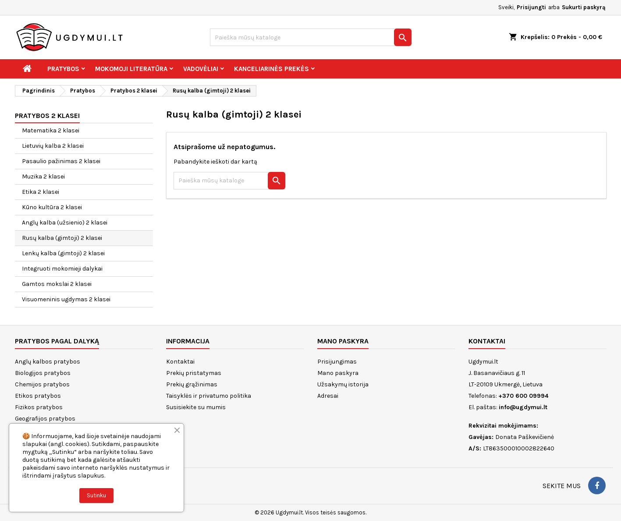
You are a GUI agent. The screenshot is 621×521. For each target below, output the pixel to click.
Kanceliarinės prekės (271, 69)
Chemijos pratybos (42, 384)
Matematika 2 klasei (50, 130)
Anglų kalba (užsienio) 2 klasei (64, 222)
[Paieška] (311, 37)
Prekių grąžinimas (191, 384)
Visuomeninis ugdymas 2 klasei (66, 299)
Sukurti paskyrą (584, 7)
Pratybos (63, 69)
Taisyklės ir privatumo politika (208, 396)
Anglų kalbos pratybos (47, 361)
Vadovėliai (200, 69)
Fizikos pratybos (39, 407)
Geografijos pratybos (45, 418)
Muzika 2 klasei (43, 176)
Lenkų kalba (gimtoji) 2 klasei (63, 253)
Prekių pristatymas (193, 373)
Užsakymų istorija (343, 384)
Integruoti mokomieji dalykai (62, 268)
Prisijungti (531, 7)
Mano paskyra (337, 373)
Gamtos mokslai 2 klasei (57, 284)
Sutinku (96, 495)
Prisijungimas (337, 361)
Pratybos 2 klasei (47, 115)
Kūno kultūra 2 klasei (52, 207)
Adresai (327, 396)
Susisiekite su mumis (196, 407)
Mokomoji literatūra (131, 69)
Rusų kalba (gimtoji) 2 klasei (62, 238)
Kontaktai (180, 361)
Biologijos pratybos (43, 373)
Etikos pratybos (38, 396)
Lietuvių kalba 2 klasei (53, 146)
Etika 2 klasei (40, 192)
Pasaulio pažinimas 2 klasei (61, 161)
